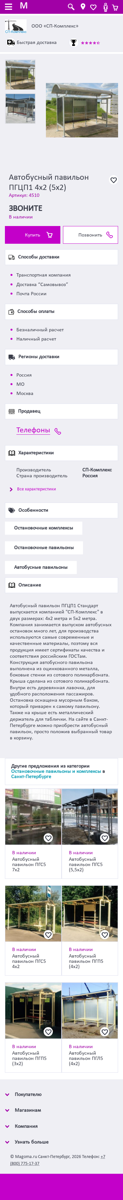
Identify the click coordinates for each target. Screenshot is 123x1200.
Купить (32, 235)
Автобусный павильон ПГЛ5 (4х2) (86, 1058)
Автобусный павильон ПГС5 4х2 (29, 961)
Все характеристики (36, 489)
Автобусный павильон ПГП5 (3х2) (29, 1058)
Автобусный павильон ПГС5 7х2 (29, 865)
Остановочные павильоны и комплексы (56, 771)
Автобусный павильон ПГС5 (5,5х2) (86, 865)
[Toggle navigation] (8, 7)
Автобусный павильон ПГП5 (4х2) (86, 961)
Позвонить (90, 235)
